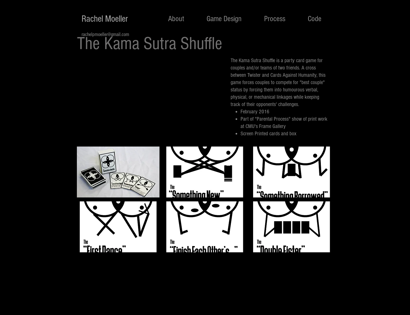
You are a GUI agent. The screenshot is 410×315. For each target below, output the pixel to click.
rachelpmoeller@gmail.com (105, 34)
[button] (118, 172)
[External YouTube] (151, 99)
